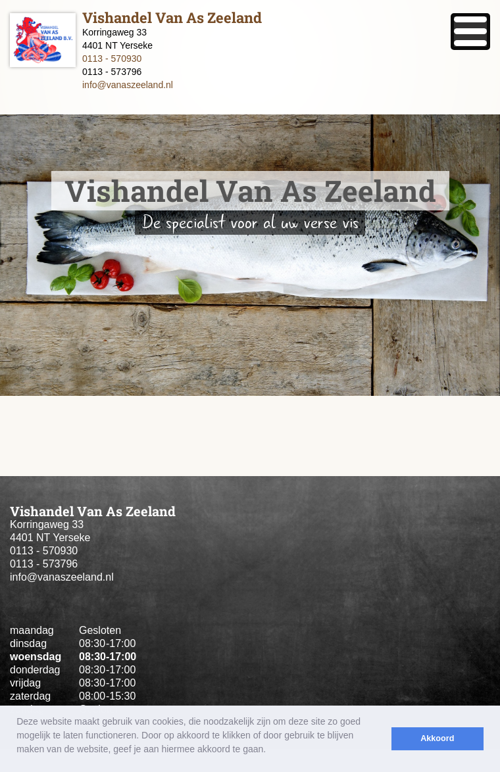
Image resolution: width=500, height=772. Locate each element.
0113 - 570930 (111, 58)
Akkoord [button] (437, 738)
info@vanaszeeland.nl (127, 85)
